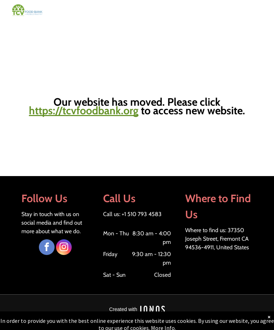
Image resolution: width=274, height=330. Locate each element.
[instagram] (64, 248)
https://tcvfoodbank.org (83, 110)
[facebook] (47, 248)
